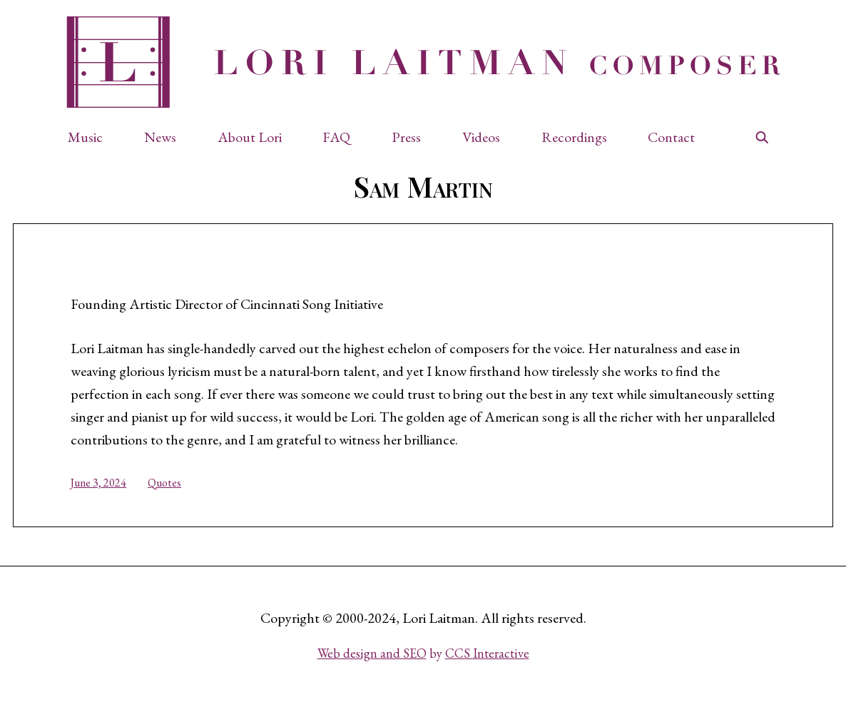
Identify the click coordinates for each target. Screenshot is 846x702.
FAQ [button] (336, 137)
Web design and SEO (372, 653)
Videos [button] (481, 137)
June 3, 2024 (98, 482)
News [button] (160, 137)
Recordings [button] (574, 137)
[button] (92, 137)
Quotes (164, 482)
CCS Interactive (487, 653)
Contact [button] (671, 137)
